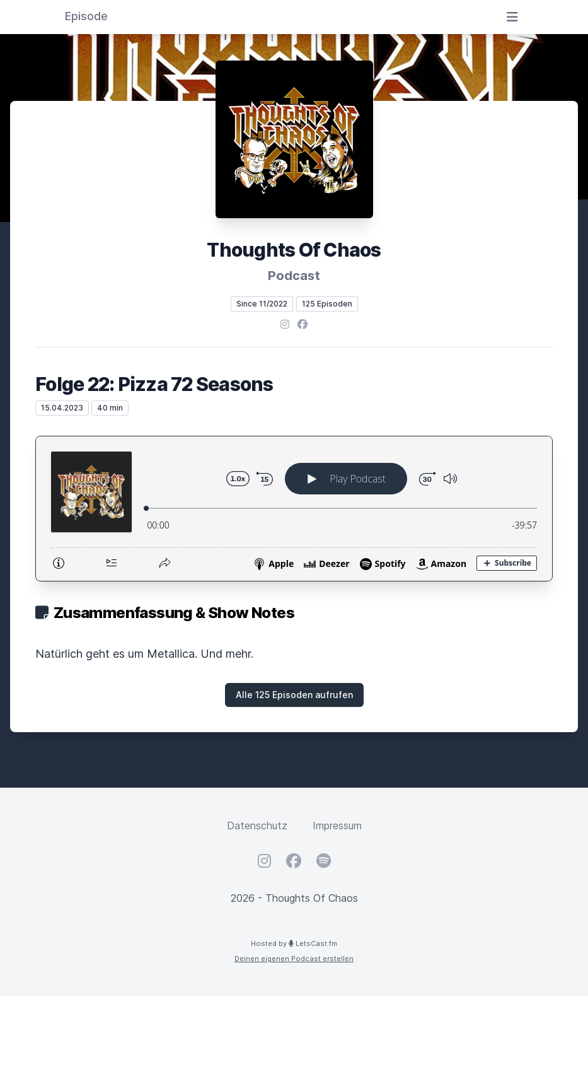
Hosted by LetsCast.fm (294, 943)
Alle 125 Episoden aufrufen (294, 694)
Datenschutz (257, 825)
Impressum (337, 825)
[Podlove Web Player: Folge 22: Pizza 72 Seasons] (294, 508)
